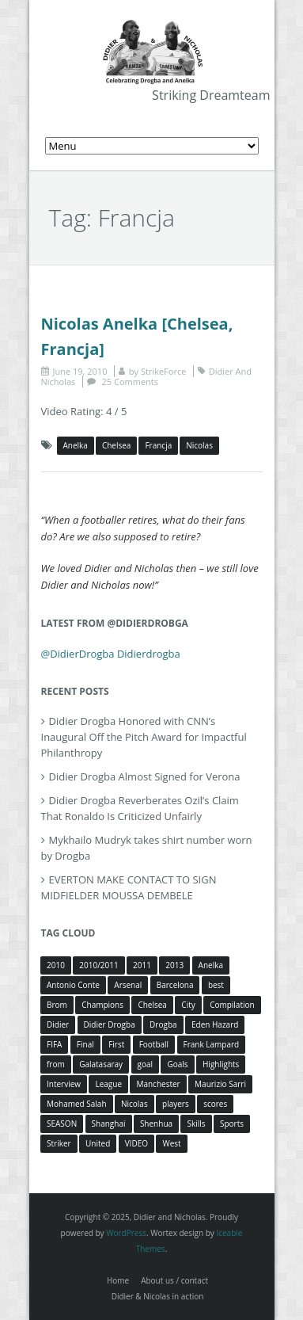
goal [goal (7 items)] (145, 1064)
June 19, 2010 (80, 371)
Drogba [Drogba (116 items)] (163, 1024)
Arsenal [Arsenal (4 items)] (128, 984)
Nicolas (199, 445)
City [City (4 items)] (188, 1004)
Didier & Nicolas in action (158, 1296)
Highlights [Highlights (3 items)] (221, 1064)
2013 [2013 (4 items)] (174, 965)
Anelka (75, 445)
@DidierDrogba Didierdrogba (110, 654)
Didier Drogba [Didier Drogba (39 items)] (109, 1024)
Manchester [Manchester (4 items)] (158, 1083)
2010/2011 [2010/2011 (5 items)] (98, 965)
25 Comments (130, 381)
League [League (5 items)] (108, 1083)
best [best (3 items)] (216, 984)
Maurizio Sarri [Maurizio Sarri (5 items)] (220, 1083)
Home (118, 1280)
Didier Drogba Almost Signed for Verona (145, 776)
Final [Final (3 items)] (85, 1044)
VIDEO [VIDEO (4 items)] (136, 1143)
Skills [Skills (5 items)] (196, 1123)
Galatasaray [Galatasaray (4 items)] (101, 1064)
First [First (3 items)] (116, 1044)
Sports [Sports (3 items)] (232, 1123)
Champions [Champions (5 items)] (102, 1004)
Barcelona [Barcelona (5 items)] (175, 984)
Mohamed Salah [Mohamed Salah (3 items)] (77, 1103)
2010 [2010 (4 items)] (56, 965)
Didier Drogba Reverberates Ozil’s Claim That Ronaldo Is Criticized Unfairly (140, 808)
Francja (158, 445)
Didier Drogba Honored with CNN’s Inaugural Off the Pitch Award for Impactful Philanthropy (144, 737)
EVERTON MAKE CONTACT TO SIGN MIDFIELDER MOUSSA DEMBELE (129, 887)
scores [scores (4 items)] (215, 1103)
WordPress (126, 1232)
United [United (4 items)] (97, 1143)
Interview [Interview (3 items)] (64, 1083)
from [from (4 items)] (56, 1064)
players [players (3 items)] (175, 1103)
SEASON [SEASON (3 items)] (62, 1123)
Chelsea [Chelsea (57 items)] (152, 1004)
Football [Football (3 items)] (154, 1044)
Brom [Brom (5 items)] (57, 1004)
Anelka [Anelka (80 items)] (211, 965)
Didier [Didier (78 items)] (58, 1024)
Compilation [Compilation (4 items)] (232, 1004)
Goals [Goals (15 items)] (177, 1064)
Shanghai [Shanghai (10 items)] (109, 1123)
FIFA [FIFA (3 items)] (54, 1044)
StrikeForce (163, 371)
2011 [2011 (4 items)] (142, 965)
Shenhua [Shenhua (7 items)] (156, 1123)
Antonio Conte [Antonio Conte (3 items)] (73, 984)
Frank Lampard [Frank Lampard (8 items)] (212, 1044)
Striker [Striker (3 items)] (59, 1143)
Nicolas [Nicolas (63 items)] (134, 1103)
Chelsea (116, 445)
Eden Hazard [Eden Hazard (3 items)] (214, 1024)
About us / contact (174, 1280)
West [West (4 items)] (171, 1143)
